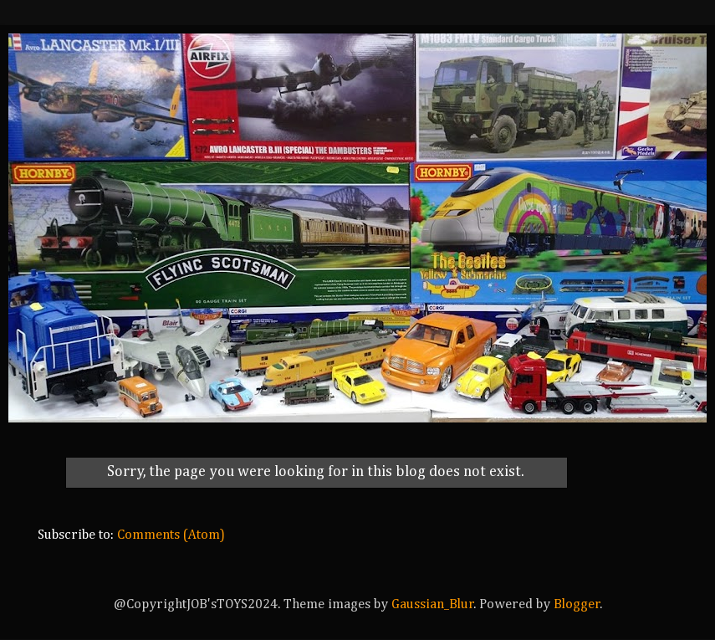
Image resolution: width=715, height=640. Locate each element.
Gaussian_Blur (432, 604)
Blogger (577, 604)
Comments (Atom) (171, 535)
